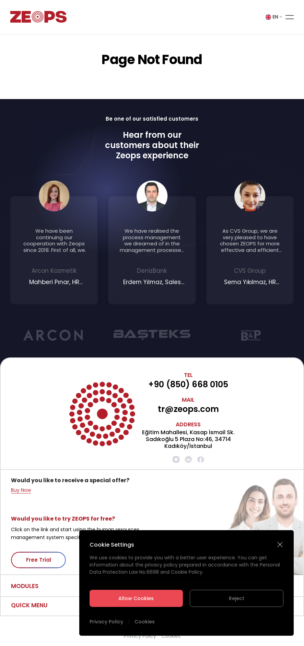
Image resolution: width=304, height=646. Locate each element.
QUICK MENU (29, 605)
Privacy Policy (106, 622)
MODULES (24, 586)
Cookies (145, 622)
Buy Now (21, 490)
